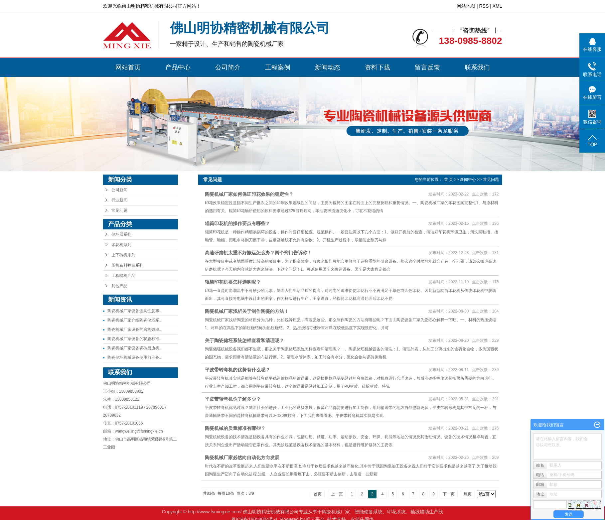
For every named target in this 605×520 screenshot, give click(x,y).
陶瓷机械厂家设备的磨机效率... (135, 329)
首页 (318, 494)
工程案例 (277, 67)
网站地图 (466, 6)
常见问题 (119, 210)
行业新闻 (119, 200)
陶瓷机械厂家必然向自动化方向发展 (242, 457)
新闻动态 (327, 67)
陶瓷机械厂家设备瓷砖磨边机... (135, 348)
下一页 (449, 494)
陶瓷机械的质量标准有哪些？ (235, 428)
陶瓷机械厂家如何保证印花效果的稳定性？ (249, 194)
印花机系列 (121, 244)
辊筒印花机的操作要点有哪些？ (237, 223)
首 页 (448, 179)
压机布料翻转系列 (127, 265)
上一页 (337, 494)
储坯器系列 (121, 234)
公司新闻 (119, 190)
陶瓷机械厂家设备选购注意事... (135, 311)
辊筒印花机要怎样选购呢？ (233, 282)
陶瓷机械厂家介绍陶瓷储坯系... (135, 320)
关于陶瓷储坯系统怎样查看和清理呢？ (244, 340)
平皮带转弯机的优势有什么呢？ (237, 369)
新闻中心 (468, 179)
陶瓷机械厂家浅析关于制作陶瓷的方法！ (247, 311)
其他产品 (119, 286)
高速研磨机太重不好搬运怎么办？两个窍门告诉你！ (258, 252)
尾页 (468, 494)
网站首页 (128, 67)
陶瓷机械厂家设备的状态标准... (135, 338)
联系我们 (477, 67)
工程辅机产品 (123, 275)
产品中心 (178, 67)
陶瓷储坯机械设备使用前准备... (135, 357)
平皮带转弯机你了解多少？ (233, 399)
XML (497, 6)
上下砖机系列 (123, 255)
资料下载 (377, 67)
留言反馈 (427, 67)
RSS (484, 6)
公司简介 (227, 67)
